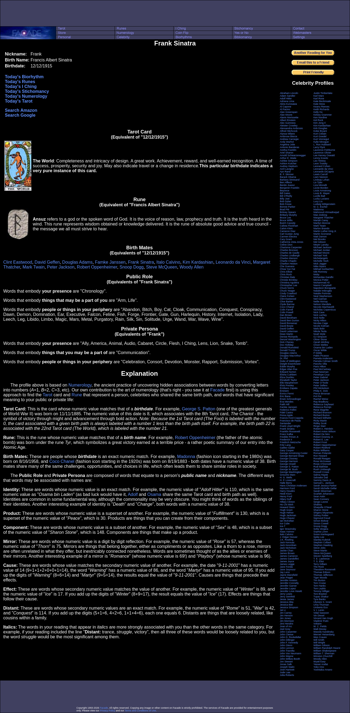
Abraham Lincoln (289, 93)
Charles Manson (289, 258)
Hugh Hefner (287, 512)
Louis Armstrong (322, 190)
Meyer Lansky (321, 244)
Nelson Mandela (322, 304)
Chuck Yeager (287, 290)
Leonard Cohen (321, 166)
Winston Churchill (322, 656)
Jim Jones (285, 618)
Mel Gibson (319, 242)
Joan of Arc (286, 626)
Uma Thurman (321, 604)
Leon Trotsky (320, 163)
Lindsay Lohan (321, 179)
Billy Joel (285, 198)
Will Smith (318, 640)
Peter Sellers (320, 385)
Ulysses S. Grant (322, 602)
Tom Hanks (319, 585)
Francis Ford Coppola (291, 418)
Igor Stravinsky (288, 529)
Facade (217, 390)
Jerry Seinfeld (287, 596)
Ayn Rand (285, 171)
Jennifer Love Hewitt (291, 591)
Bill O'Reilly (286, 196)
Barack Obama (288, 177)
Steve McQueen (161, 267)
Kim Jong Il (319, 123)
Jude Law (285, 672)
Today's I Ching (21, 86)
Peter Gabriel (320, 377)
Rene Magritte (321, 409)
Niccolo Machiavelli (323, 307)
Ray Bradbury (320, 401)
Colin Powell (286, 312)
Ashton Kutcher (288, 163)
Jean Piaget (286, 577)
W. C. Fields (320, 626)
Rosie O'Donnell (322, 464)
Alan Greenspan (288, 112)
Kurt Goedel (319, 136)
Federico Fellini (288, 409)
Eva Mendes (286, 401)
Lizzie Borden (320, 188)
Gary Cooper (287, 450)
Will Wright (319, 642)
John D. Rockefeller (290, 637)
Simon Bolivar (321, 520)
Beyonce (284, 190)
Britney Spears (288, 212)
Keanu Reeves (321, 106)
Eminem (284, 391)
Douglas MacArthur (290, 355)
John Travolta (287, 650)
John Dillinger (287, 640)
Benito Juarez (287, 185)
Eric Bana (285, 396)
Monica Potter (321, 280)
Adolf (133, 494)
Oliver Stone (320, 339)
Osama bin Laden (323, 347)
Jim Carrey (286, 612)
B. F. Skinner (287, 174)
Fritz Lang (285, 445)
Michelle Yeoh (321, 261)
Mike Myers (319, 266)
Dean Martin (286, 334)
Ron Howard (320, 455)
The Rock (318, 566)
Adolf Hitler (286, 98)
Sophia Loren (320, 531)
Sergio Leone (320, 502)
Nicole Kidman (321, 326)
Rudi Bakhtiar (320, 466)
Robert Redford (321, 447)
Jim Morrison (287, 621)
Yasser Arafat (320, 664)
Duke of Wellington (290, 361)
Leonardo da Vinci (233, 262)
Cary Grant (286, 239)
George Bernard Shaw (292, 455)
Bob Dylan (285, 201)
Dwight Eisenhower (290, 363)
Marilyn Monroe (321, 223)
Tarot (48, 395)
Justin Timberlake (322, 93)
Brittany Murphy (288, 215)
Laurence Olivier (322, 152)
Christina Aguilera (289, 282)
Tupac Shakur (321, 596)
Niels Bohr (319, 328)
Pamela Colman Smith (325, 361)
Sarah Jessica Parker (325, 485)
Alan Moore (286, 114)
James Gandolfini (289, 558)
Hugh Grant (286, 510)
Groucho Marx (287, 474)
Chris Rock (286, 274)
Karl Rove (318, 98)
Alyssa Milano (287, 133)
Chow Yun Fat (287, 269)
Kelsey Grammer (322, 114)
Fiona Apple (286, 415)
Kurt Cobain (319, 133)
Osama (154, 494)
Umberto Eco (320, 607)
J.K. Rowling (286, 539)
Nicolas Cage (320, 323)
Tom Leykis (319, 588)
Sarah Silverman (322, 491)
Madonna (186, 456)
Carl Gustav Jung (289, 234)
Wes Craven (320, 637)
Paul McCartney (322, 369)
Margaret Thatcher (323, 217)
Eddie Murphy (287, 366)
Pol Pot (317, 396)
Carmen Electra (288, 236)
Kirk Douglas (320, 128)
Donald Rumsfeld (289, 347)
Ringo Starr (319, 426)
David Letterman (289, 331)
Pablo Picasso (321, 355)
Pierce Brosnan (321, 393)
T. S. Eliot (318, 561)
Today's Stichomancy (27, 91)
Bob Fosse (285, 204)
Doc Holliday (287, 345)
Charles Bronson (289, 250)
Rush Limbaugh (321, 469)
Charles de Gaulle (289, 252)
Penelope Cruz (321, 374)
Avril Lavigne (287, 169)
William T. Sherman (323, 653)
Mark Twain (33, 267)
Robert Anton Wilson (324, 431)
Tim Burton (319, 580)
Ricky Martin (320, 420)
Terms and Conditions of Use (140, 710)
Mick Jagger (320, 263)
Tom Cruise (319, 583)
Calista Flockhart (289, 225)
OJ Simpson (320, 336)
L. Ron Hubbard (322, 144)
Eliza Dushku (287, 377)
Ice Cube (285, 523)
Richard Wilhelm (322, 418)
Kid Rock (318, 120)
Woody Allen (192, 267)
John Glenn (286, 645)
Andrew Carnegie (289, 139)
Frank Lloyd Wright (290, 426)
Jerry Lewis (286, 594)
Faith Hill (284, 404)
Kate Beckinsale (322, 101)
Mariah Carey (320, 220)
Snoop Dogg (131, 267)
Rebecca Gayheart (323, 404)
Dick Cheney (287, 342)
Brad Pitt (284, 209)
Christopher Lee (288, 285)
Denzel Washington (290, 339)
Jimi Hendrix (286, 623)
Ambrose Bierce (288, 136)
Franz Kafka (286, 434)
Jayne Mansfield (288, 575)
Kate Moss (319, 104)
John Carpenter (288, 631)
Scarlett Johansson (323, 493)
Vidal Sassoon (321, 612)
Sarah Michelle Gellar (325, 488)
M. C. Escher (320, 206)
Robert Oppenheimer (97, 267)
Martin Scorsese (322, 234)
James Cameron (289, 556)
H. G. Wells (286, 477)
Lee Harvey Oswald (324, 155)
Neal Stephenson (322, 296)
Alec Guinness (288, 123)
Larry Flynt (319, 147)
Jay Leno (285, 572)
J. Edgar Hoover (288, 537)
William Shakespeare (324, 650)
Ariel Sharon (286, 152)
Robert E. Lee (321, 439)
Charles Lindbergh (290, 255)
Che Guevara (287, 266)
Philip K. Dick (320, 391)
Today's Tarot (19, 101)
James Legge (287, 564)
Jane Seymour (288, 569)
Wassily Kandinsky (323, 631)
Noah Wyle (319, 334)
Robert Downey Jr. (323, 437)
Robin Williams (321, 450)
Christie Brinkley (288, 280)
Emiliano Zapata (288, 388)
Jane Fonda (286, 566)
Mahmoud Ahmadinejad (326, 212)
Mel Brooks (319, 239)
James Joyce (287, 561)
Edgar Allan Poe (288, 369)
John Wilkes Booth (290, 659)
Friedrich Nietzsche (290, 442)
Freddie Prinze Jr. (289, 437)
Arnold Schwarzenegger (293, 155)
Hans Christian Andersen (293, 485)
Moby (316, 274)
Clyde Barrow (287, 304)
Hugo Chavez (287, 518)
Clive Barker (286, 301)
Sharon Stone (320, 510)
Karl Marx (318, 95)
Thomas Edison (321, 572)
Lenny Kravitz (320, 158)
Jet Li (283, 610)
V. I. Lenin (318, 610)
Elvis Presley (287, 385)
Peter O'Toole (320, 382)
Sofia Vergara (320, 529)
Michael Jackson (322, 247)
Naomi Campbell (322, 285)
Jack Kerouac (287, 542)
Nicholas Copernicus (324, 309)
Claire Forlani (287, 296)
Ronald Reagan (321, 458)
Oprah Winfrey (321, 342)
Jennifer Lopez (288, 588)
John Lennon (287, 648)
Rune (77, 395)
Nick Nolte (319, 317)
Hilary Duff (285, 499)
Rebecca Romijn (322, 407)
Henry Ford (286, 496)
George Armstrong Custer (294, 453)
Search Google (20, 115)
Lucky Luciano (321, 198)
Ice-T (283, 526)
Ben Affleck (286, 182)
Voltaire (317, 623)
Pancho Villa (320, 363)
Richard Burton (321, 415)
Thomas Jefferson (323, 575)
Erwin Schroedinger (290, 399)
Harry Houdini (287, 491)
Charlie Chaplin (288, 261)
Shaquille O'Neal (322, 507)
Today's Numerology (26, 96)
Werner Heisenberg (324, 634)
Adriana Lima (287, 101)
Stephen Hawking (323, 545)
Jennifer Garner (288, 585)
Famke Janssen (110, 262)
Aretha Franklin (288, 150)
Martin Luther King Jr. (325, 231)
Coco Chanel (61, 461)
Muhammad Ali (321, 282)
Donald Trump (287, 350)
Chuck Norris (287, 288)
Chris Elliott (286, 271)
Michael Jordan (321, 250)
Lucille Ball (319, 196)
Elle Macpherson (289, 382)
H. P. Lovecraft (288, 480)
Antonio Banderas (289, 147)
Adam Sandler (287, 95)
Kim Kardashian (198, 262)
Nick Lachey (320, 315)
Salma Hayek (320, 474)
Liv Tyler (317, 182)
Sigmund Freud (321, 518)
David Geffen (47, 262)
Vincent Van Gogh (323, 618)
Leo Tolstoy (319, 160)
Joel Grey (285, 629)
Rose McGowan (322, 461)
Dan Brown (286, 315)
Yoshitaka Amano (322, 669)
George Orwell (288, 464)
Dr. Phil (284, 358)
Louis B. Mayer (321, 193)
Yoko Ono (318, 667)
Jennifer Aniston (288, 580)
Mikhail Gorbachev (323, 269)
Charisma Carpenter (291, 247)
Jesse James (287, 599)
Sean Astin (319, 496)
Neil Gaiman (320, 298)
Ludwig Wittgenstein (324, 204)
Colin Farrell (286, 309)
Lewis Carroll (320, 174)
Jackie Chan (286, 550)
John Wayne (286, 656)
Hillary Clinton (287, 502)
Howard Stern (287, 507)
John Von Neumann (290, 653)
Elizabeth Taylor (288, 380)
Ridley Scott (319, 423)
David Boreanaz (288, 323)
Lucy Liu (318, 201)
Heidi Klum (286, 493)
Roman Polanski (322, 453)
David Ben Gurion (289, 320)
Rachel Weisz (320, 399)
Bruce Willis (286, 220)
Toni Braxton (320, 594)
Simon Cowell (320, 523)
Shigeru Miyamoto (323, 512)
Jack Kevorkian (288, 545)
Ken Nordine (320, 117)
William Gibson (321, 645)
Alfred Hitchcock (288, 131)
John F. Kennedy (289, 642)
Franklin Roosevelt (290, 431)
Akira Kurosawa (288, 104)
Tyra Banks (319, 599)
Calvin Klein (286, 228)
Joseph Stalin (287, 667)
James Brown (287, 553)
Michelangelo (320, 258)
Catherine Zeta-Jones (291, 242)
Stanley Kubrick (321, 539)
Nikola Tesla (319, 331)
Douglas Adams (77, 262)
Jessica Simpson (289, 607)
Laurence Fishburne (324, 150)
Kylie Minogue (321, 141)
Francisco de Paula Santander (290, 422)
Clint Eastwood (17, 262)
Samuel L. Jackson (323, 483)
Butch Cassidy (288, 223)
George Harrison (289, 461)
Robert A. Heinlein (323, 428)
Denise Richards (289, 336)
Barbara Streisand (290, 179)
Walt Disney (319, 629)
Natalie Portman (322, 293)
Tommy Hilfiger (321, 591)
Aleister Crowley (288, 125)
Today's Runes (20, 81)
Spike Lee (318, 537)
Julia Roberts (287, 675)
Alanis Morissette (289, 117)
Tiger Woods (320, 577)
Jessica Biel (286, 604)
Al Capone (285, 106)
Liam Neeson (320, 177)
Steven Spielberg (322, 556)
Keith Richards (321, 109)
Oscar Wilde (320, 350)
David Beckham (288, 317)
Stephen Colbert (322, 542)
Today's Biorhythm (24, 76)
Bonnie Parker (287, 206)
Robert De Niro (321, 434)
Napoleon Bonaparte (324, 288)
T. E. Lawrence (321, 558)
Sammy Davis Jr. (322, 480)
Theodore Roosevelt (324, 569)
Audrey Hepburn (289, 166)
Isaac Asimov (287, 531)
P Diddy (317, 353)
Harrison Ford (287, 488)
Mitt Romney (320, 271)
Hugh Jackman (288, 515)
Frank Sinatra (141, 262)
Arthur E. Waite (288, 158)
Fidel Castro (286, 412)
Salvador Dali (320, 477)
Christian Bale (287, 277)
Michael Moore (321, 252)
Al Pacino (285, 109)
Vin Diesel (318, 615)
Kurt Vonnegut (321, 139)
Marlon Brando (321, 228)
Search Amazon (21, 110)
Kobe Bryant (320, 131)
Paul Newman (321, 372)
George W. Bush (289, 469)
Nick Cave (319, 312)
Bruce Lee (285, 217)
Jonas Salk (286, 664)
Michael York (320, 255)
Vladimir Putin (321, 621)
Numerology (80, 385)
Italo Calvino (168, 262)
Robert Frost (320, 442)
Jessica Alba (286, 602)
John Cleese (286, 634)
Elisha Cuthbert (288, 374)
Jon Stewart (286, 661)
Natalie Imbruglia (322, 290)
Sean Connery (321, 499)
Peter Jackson (60, 267)
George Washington (291, 472)
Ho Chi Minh (286, 504)
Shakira (317, 504)
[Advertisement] (175, 13)
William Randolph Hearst (326, 648)
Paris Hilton (319, 366)
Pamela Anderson (323, 358)
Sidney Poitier (321, 515)
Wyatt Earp (319, 661)
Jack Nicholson (288, 548)
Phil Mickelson (321, 388)
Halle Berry (286, 483)
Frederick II (286, 439)
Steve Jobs (319, 548)
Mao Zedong (320, 215)
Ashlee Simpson (288, 160)
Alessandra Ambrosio (291, 128)
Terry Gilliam (320, 564)
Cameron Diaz (288, 231)
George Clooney (289, 458)
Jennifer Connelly (289, 583)
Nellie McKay (320, 301)
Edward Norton (288, 372)
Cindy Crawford (288, 293)
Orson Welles (320, 345)
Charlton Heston (288, 263)
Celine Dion (286, 244)
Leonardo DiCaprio (323, 171)
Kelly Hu (318, 112)
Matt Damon (320, 236)
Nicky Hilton (319, 320)
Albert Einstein (288, 120)
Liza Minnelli (320, 185)
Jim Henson (286, 615)
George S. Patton (198, 409)
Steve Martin (320, 550)
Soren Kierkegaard (323, 534)
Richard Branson (322, 412)
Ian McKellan (287, 520)
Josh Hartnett (287, 669)
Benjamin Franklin (289, 188)
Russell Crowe (321, 472)
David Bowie (286, 326)
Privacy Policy (107, 710)
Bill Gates (285, 193)
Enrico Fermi (287, 393)
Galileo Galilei (287, 447)
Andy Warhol (287, 141)
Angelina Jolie (287, 144)
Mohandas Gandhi (323, 277)
